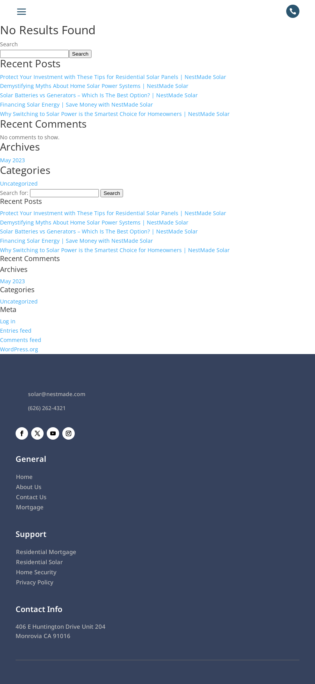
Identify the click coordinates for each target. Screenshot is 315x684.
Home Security (36, 572)
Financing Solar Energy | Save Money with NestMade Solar (76, 104)
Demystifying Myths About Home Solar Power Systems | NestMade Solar (94, 85)
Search (9, 44)
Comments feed (20, 340)
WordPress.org (19, 349)
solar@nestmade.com (56, 394)
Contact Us (31, 497)
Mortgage (30, 507)
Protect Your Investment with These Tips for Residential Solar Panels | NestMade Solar (113, 77)
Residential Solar (39, 562)
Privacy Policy (34, 582)
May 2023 (12, 160)
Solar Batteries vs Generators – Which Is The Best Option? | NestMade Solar (99, 95)
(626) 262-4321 (47, 408)
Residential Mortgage (46, 552)
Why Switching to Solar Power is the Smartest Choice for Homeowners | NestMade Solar (115, 114)
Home (24, 477)
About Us (28, 487)
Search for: (14, 192)
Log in (8, 321)
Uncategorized (19, 183)
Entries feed (16, 330)
